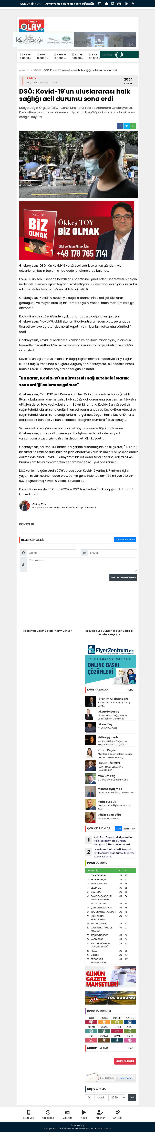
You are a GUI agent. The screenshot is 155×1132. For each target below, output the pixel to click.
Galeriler (67, 1114)
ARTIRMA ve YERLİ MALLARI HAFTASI (116, 792)
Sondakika (48, 1114)
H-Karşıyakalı (108, 737)
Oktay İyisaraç (108, 712)
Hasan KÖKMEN (109, 763)
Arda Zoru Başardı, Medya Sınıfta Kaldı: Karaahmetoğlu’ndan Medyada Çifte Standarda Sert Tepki (108, 841)
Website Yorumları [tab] (125, 539)
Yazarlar (100, 1114)
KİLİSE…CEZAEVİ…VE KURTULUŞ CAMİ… (114, 704)
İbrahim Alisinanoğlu (113, 699)
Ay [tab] (133, 828)
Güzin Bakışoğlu (109, 815)
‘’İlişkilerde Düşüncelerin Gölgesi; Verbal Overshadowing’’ (115, 755)
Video (83, 1114)
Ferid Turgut (107, 802)
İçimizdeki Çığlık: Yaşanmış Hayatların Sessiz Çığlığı (112, 742)
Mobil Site (28, 1114)
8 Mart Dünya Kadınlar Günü (113, 779)
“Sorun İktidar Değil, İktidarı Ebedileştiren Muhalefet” (112, 717)
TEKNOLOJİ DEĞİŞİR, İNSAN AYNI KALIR (114, 807)
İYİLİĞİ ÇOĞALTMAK (108, 728)
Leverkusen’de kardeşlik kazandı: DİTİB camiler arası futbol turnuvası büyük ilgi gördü (110, 853)
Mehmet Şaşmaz (110, 789)
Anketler (117, 1114)
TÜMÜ (130, 689)
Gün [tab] (118, 828)
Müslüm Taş (106, 776)
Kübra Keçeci (107, 750)
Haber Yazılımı (103, 1128)
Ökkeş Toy (105, 724)
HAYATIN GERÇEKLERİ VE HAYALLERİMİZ (110, 768)
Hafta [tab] (126, 828)
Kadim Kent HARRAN (109, 818)
